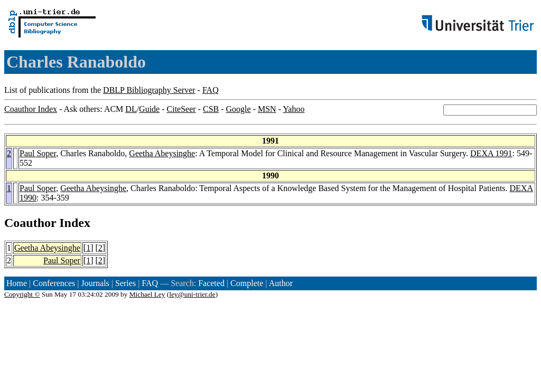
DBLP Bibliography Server (149, 90)
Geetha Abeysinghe (162, 153)
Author (281, 283)
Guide (149, 108)
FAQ (210, 90)
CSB (211, 108)
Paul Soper (38, 153)
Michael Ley (147, 294)
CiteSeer (181, 108)
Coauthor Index (30, 108)
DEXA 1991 (491, 153)
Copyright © (22, 294)
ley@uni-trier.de (192, 294)
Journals (95, 283)
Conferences (54, 283)
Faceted (211, 283)
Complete (246, 283)
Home (16, 283)
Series (125, 283)
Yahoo (293, 108)
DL (130, 108)
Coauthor (30, 223)
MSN (267, 108)
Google (238, 108)
